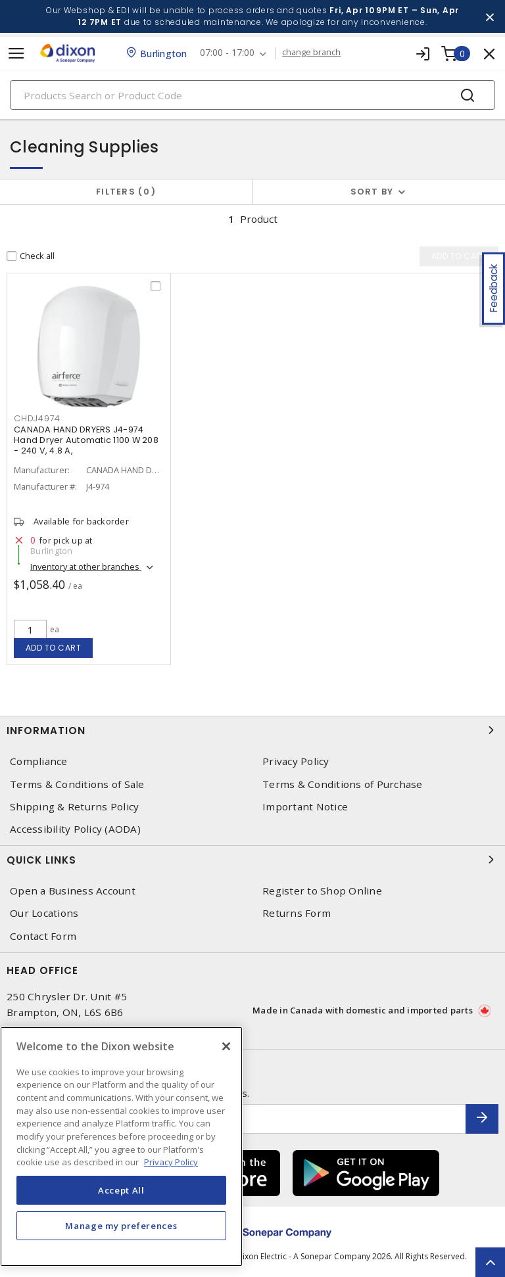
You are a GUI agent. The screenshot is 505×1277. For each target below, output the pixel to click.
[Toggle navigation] (16, 53)
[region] (121, 1146)
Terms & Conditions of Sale (77, 784)
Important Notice (305, 807)
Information (252, 730)
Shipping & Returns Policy (74, 807)
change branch (312, 52)
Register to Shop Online (322, 891)
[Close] (226, 1046)
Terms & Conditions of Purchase (342, 784)
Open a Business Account (72, 891)
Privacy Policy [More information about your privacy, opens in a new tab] (171, 1162)
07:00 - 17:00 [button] (228, 52)
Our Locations (44, 913)
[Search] (252, 95)
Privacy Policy (295, 761)
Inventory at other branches (85, 566)
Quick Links (252, 859)
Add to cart (54, 647)
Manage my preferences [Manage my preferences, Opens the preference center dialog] (121, 1226)
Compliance (39, 761)
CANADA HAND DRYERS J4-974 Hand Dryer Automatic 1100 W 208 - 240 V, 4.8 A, (86, 440)
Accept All (121, 1190)
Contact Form (43, 936)
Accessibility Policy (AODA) (75, 829)
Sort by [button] (372, 191)
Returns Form (296, 913)
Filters (126, 191)
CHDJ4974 (37, 418)
